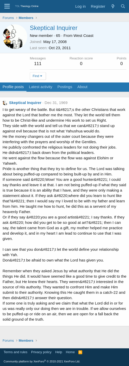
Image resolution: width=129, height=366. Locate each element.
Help (58, 352)
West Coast (83, 35)
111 (37, 63)
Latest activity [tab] (40, 87)
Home (70, 352)
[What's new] (113, 6)
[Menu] (7, 6)
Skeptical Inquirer (25, 102)
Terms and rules (15, 352)
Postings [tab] (64, 87)
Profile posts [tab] (13, 87)
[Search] (123, 6)
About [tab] (82, 87)
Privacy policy (41, 352)
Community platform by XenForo (42, 361)
